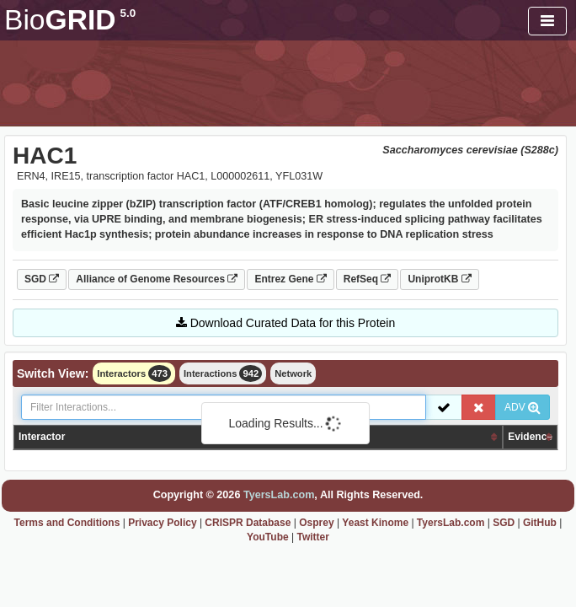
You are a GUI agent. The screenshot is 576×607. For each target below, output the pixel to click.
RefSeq (368, 279)
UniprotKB (439, 279)
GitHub (540, 523)
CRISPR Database (248, 523)
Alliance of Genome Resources (156, 279)
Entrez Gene (290, 279)
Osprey (316, 523)
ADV (522, 407)
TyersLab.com (278, 495)
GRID (70, 19)
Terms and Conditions (67, 523)
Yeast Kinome (375, 523)
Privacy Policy (162, 523)
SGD (41, 279)
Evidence (530, 437)
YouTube (268, 537)
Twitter (312, 537)
